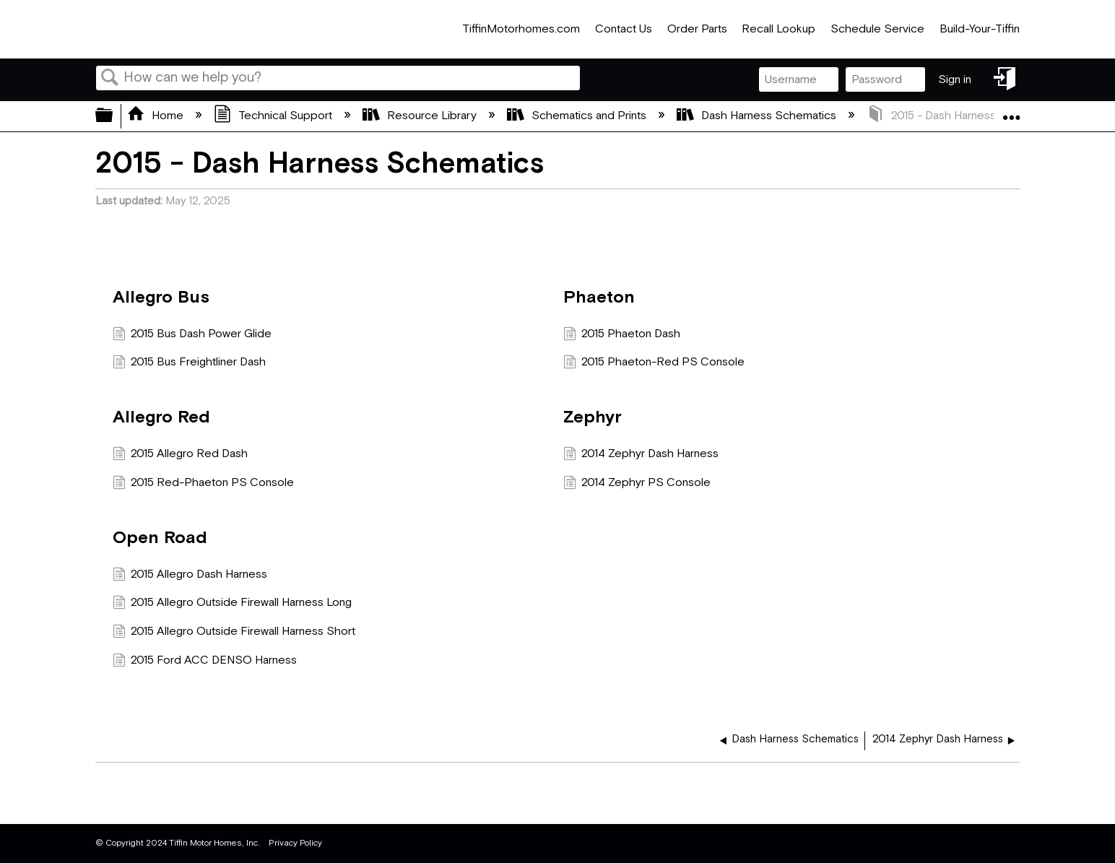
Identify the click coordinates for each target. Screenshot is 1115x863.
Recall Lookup (778, 29)
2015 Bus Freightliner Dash (189, 364)
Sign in (954, 79)
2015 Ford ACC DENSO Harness (205, 662)
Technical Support (274, 115)
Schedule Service (877, 29)
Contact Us (623, 29)
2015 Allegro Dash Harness (190, 576)
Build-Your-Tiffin (980, 29)
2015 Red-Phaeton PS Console (203, 484)
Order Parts (697, 29)
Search (109, 78)
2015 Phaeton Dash (621, 336)
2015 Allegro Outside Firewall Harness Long (232, 604)
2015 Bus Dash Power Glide (192, 336)
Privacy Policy (295, 843)
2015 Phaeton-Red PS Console (654, 364)
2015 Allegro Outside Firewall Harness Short (234, 633)
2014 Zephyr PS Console (637, 484)
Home (156, 115)
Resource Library (421, 115)
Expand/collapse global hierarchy (113, 116)
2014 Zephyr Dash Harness (641, 456)
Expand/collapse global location (1011, 112)
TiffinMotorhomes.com (521, 29)
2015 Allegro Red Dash (180, 456)
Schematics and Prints (578, 115)
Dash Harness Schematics (758, 115)
